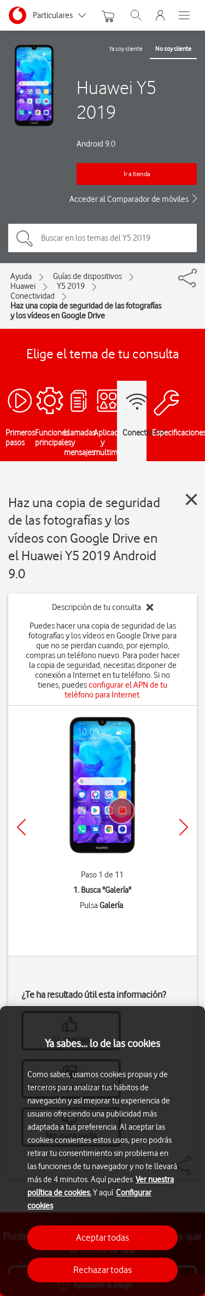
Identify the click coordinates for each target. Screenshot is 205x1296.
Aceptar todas (102, 1237)
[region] (102, 1151)
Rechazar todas (102, 1269)
